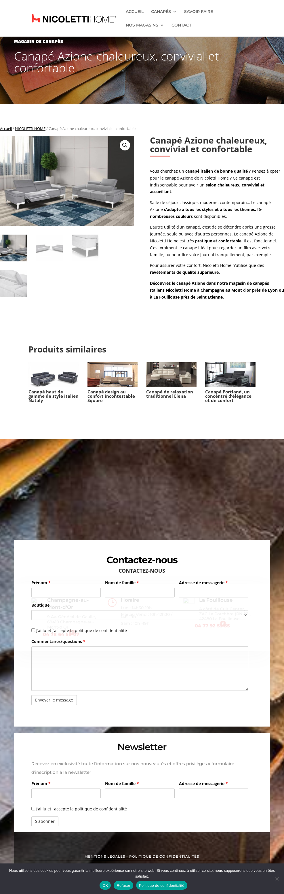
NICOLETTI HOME (30, 128)
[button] (125, 145)
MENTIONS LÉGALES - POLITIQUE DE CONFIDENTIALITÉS (142, 856)
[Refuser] (277, 879)
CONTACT (181, 25)
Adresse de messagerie (203, 582)
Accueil (6, 128)
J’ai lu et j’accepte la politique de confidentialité (79, 809)
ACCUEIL (135, 12)
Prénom (41, 582)
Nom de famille (122, 582)
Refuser (123, 885)
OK (105, 885)
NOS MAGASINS (142, 25)
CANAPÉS (161, 12)
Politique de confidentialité (161, 885)
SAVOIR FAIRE (198, 12)
